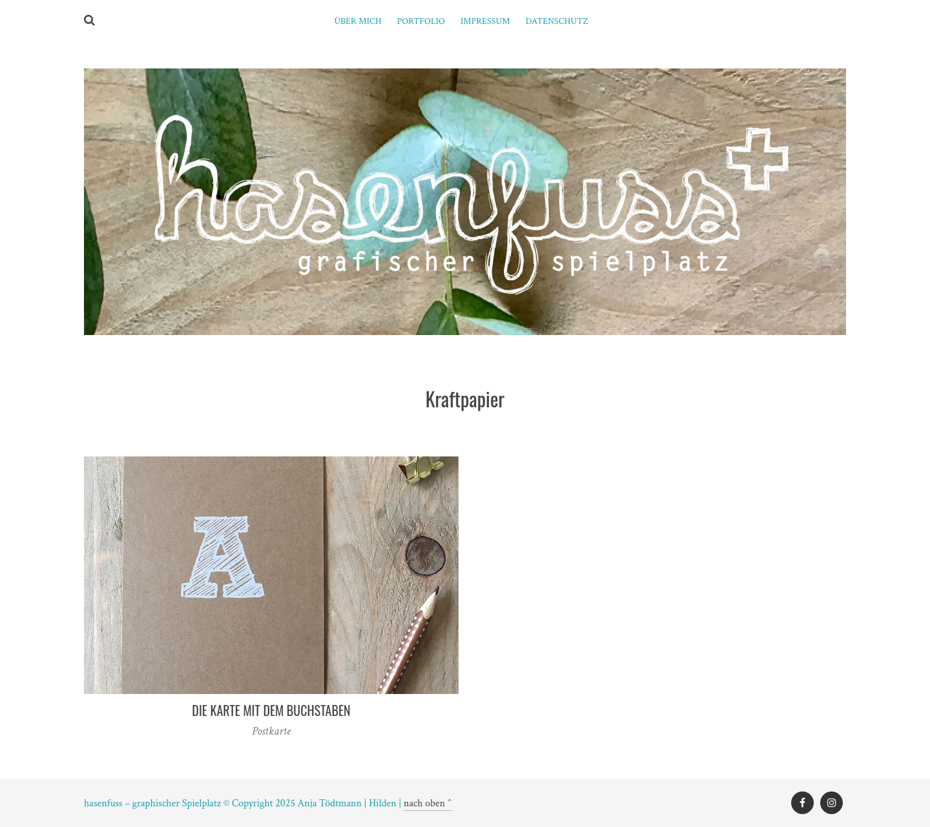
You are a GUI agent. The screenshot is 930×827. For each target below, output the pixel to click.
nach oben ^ (428, 803)
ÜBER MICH (357, 21)
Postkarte (271, 731)
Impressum (485, 21)
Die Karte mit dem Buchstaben (271, 710)
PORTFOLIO (421, 21)
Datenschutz (557, 21)
